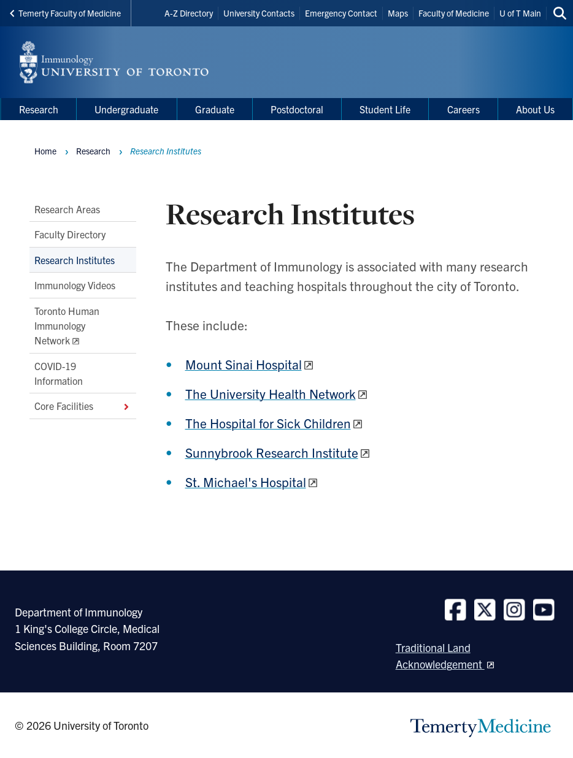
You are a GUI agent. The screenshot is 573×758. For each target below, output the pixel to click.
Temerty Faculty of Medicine (65, 12)
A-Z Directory (188, 12)
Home (45, 150)
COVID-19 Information (58, 373)
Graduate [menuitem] (214, 109)
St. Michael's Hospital (245, 482)
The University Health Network (270, 393)
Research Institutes (74, 260)
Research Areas (67, 209)
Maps (398, 12)
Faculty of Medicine (453, 12)
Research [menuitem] (38, 109)
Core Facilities (82, 406)
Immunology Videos (74, 285)
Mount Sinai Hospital (243, 364)
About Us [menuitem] (535, 109)
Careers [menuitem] (463, 109)
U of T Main (520, 12)
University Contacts (258, 12)
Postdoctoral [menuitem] (297, 109)
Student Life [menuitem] (385, 109)
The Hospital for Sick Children (268, 423)
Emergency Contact (341, 12)
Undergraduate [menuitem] (126, 109)
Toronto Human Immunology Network (66, 326)
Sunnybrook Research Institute (271, 452)
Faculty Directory (70, 235)
